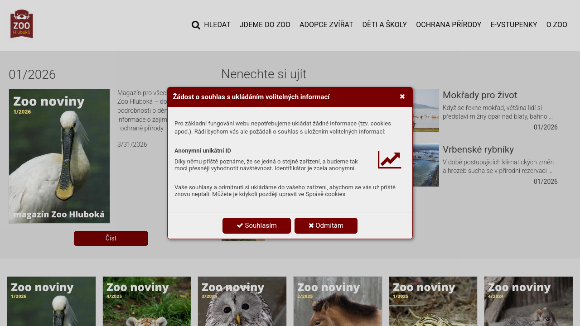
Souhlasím (257, 225)
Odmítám (326, 225)
